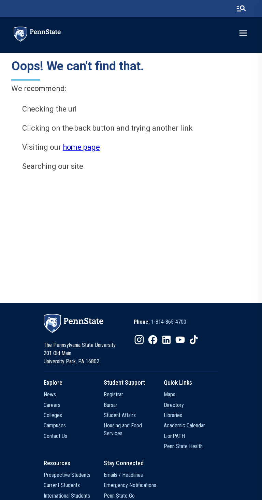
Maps (169, 394)
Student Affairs (120, 415)
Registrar (113, 394)
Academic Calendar (184, 425)
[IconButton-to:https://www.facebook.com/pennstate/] (152, 339)
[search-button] (241, 8)
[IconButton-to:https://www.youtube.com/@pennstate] (180, 339)
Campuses (55, 425)
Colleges (53, 415)
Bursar (110, 405)
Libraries (173, 415)
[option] (160, 322)
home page (81, 147)
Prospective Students (67, 475)
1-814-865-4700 (168, 322)
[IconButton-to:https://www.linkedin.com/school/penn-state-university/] (166, 339)
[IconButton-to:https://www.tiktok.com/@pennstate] (193, 339)
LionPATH (174, 436)
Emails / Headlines (123, 475)
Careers (52, 405)
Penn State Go (119, 495)
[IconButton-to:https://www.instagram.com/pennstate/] (139, 339)
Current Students (62, 485)
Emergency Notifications (130, 485)
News (50, 394)
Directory (174, 405)
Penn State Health (183, 446)
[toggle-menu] (243, 33)
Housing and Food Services (123, 429)
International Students (67, 495)
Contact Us (55, 436)
